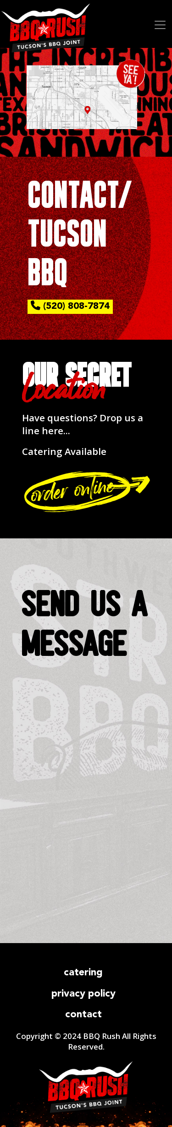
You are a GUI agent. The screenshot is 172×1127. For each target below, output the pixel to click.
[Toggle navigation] (157, 24)
